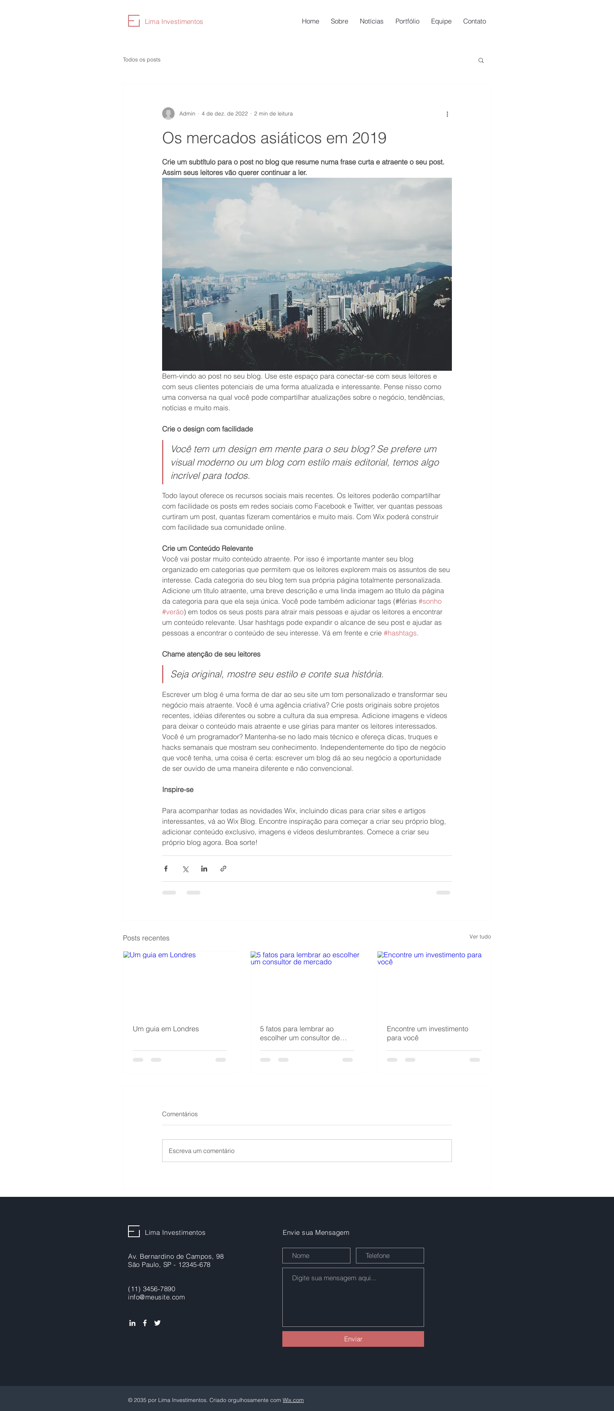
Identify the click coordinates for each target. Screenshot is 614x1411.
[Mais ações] (447, 113)
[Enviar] (353, 1339)
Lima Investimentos (174, 21)
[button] (481, 60)
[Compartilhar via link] (223, 868)
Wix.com (293, 1400)
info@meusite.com (156, 1297)
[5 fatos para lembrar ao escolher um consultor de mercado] (307, 983)
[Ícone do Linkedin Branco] (132, 1323)
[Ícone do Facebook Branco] (145, 1323)
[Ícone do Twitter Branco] (157, 1323)
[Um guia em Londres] (180, 983)
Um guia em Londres (166, 1028)
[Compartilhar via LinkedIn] (204, 868)
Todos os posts (142, 59)
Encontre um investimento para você (427, 1033)
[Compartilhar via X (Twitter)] (185, 868)
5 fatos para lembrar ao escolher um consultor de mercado (300, 1033)
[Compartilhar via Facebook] (166, 868)
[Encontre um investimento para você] (434, 983)
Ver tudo (480, 936)
